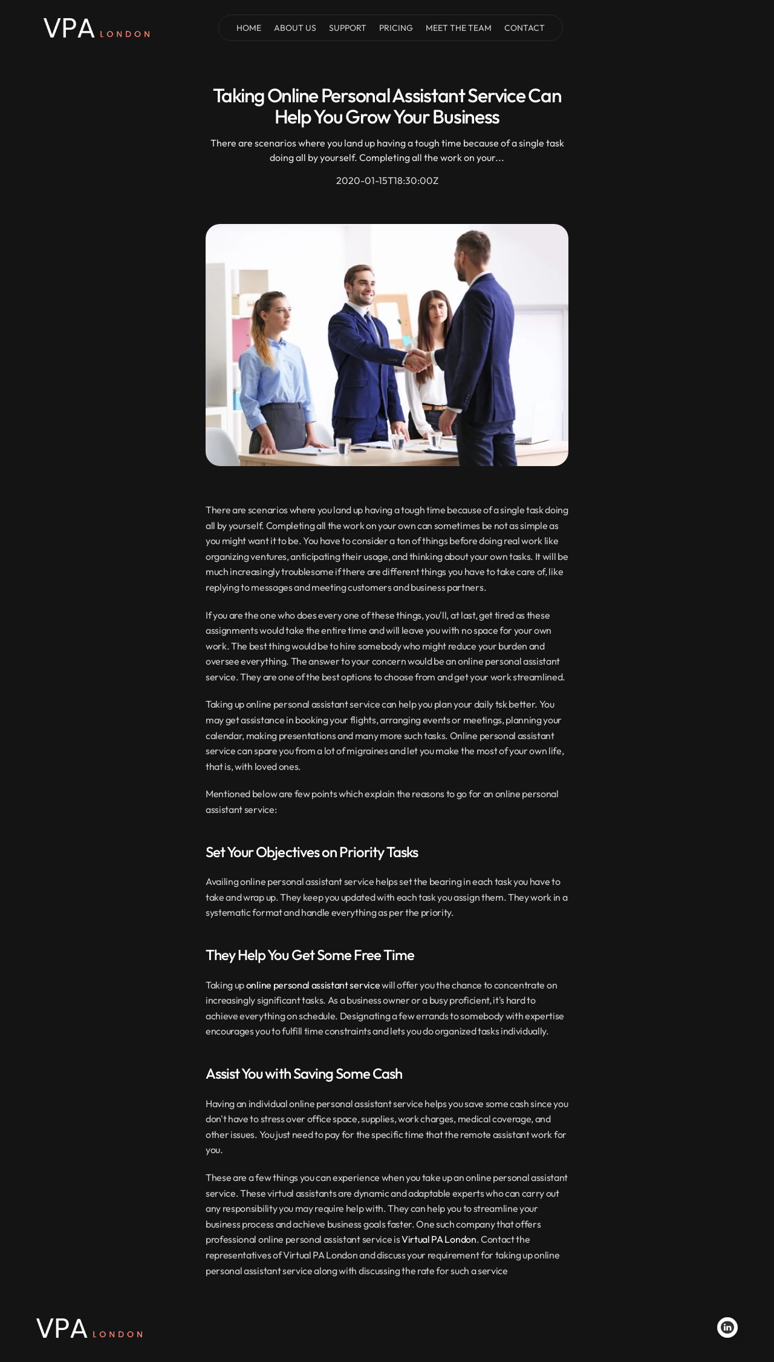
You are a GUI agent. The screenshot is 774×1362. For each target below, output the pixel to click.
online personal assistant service (313, 985)
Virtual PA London (439, 1239)
